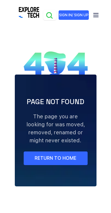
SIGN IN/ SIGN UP (74, 15)
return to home (55, 158)
